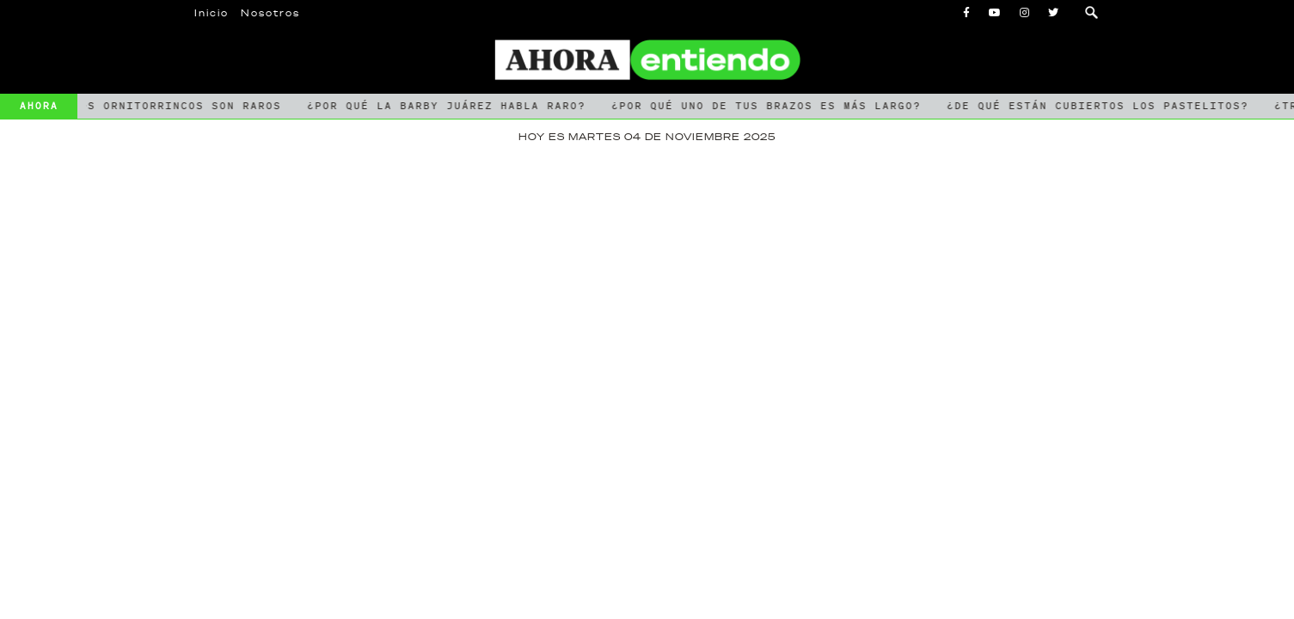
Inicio (211, 13)
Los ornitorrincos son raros (178, 106)
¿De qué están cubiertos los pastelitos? (1099, 106)
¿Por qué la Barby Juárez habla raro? (448, 106)
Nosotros (270, 13)
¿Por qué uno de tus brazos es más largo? (768, 106)
